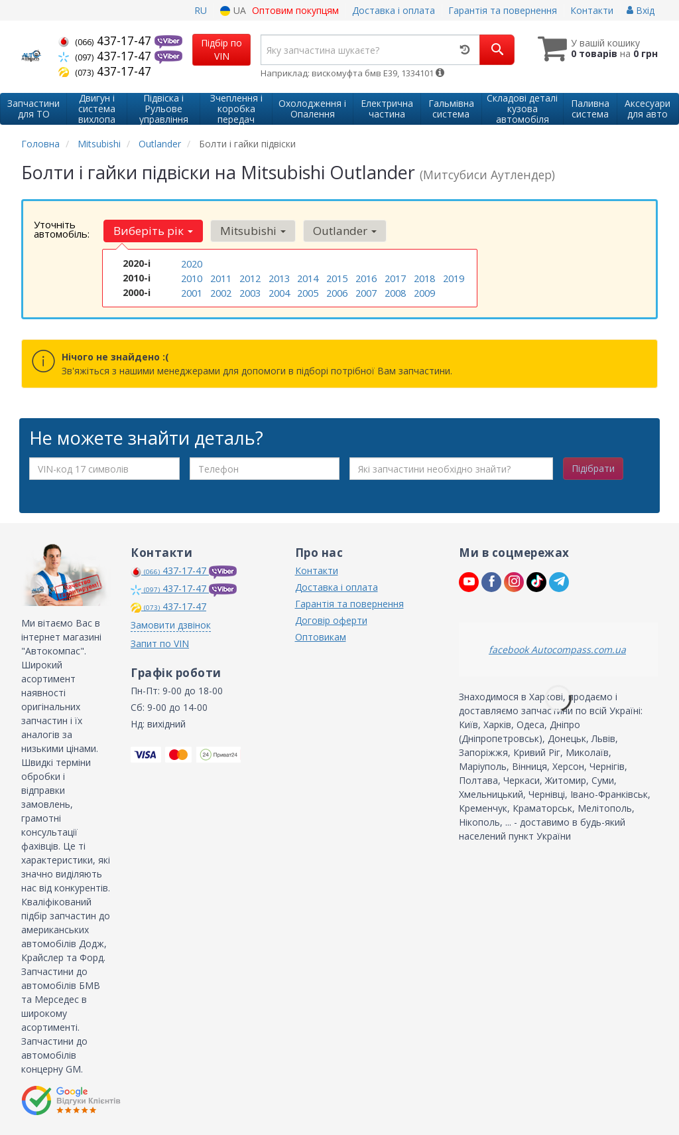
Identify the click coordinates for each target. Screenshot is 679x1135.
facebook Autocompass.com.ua (557, 649)
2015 (336, 277)
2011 (220, 277)
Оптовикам (320, 637)
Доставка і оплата (393, 10)
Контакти (591, 10)
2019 (453, 277)
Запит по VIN (160, 643)
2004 (279, 291)
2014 (307, 277)
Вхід (640, 10)
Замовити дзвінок (171, 625)
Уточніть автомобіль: (62, 229)
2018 (424, 277)
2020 (191, 263)
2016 (366, 277)
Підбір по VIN (221, 49)
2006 (336, 291)
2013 (279, 277)
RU (200, 10)
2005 (307, 291)
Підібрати (593, 468)
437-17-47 (106, 40)
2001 (191, 291)
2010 (191, 277)
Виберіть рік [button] (152, 230)
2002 (220, 291)
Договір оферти (331, 620)
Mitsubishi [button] (249, 230)
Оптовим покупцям (295, 10)
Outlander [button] (339, 230)
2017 (395, 277)
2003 (250, 291)
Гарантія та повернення (502, 10)
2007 (366, 291)
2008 (395, 291)
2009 (424, 291)
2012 (250, 277)
